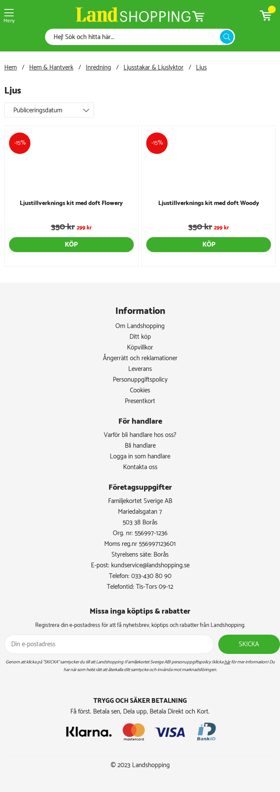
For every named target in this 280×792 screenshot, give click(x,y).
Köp (71, 244)
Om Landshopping (140, 326)
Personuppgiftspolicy (140, 379)
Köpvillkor (140, 347)
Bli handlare (140, 445)
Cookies (140, 390)
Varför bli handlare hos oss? (140, 435)
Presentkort (140, 401)
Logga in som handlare (140, 456)
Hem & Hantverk (51, 67)
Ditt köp (140, 336)
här (227, 662)
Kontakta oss (140, 467)
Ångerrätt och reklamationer (140, 358)
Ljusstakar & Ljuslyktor (153, 67)
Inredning (98, 67)
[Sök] (135, 37)
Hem (10, 67)
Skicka (249, 644)
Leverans (140, 369)
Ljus (201, 67)
